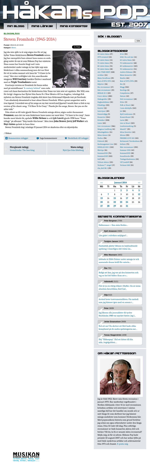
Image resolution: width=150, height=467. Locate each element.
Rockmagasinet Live (105, 144)
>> (139, 182)
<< (101, 182)
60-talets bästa (126, 60)
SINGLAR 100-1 (103, 147)
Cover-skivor (102, 96)
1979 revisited (103, 57)
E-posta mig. (122, 444)
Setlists (123, 144)
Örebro (100, 138)
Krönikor (101, 120)
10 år (122, 54)
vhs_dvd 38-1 (102, 168)
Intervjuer (102, 111)
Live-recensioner (104, 126)
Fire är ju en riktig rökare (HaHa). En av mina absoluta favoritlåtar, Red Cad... (120, 287)
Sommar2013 (103, 153)
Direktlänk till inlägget (76, 138)
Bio (121, 84)
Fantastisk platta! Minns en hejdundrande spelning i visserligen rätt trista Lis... (118, 247)
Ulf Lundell (124, 162)
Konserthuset (125, 117)
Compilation (125, 93)
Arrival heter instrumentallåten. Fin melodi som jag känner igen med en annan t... (118, 301)
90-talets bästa (103, 69)
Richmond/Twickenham (130, 141)
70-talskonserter (126, 63)
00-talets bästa (103, 54)
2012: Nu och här (126, 57)
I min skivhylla (126, 108)
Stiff (99, 159)
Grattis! (100, 108)
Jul (121, 111)
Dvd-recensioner (126, 99)
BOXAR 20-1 (102, 93)
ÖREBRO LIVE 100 (127, 138)
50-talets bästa (103, 60)
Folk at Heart (125, 105)
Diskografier (102, 99)
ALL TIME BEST (104, 72)
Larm (122, 120)
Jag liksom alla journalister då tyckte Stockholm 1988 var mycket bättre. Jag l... (117, 314)
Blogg (122, 87)
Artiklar (101, 75)
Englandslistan (103, 102)
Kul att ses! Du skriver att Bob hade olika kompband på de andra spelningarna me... (118, 327)
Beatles (123, 78)
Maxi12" (123, 129)
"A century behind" (32, 88)
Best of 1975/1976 (127, 81)
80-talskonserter (126, 66)
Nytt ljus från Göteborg (73, 150)
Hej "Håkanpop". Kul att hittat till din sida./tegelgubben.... (116, 341)
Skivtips (101, 150)
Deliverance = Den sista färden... (113, 225)
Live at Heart (125, 123)
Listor (100, 123)
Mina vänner (103, 135)
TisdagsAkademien (127, 159)
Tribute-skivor (103, 162)
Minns (13, 48)
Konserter (101, 117)
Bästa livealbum (104, 78)
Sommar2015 (125, 153)
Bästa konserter (126, 75)
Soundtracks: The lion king (22, 150)
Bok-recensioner (104, 90)
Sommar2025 (103, 156)
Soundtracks (125, 156)
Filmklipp (101, 105)
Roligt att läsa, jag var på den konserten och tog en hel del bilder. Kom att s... (118, 274)
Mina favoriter (126, 132)
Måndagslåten (103, 132)
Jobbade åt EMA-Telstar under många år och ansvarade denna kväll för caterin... (119, 261)
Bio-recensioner (104, 87)
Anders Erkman (126, 72)
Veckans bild (125, 165)
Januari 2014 (120, 182)
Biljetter (101, 84)
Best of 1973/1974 (104, 81)
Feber (122, 102)
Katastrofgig (102, 114)
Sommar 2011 (125, 150)
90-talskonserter (126, 69)
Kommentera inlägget (16, 138)
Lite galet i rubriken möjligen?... (113, 235)
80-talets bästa (103, 66)
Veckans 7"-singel (104, 165)
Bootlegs (123, 90)
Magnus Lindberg (105, 129)
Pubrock (101, 141)
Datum (122, 96)
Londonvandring (126, 126)
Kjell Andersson (126, 114)
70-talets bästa (103, 63)
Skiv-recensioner (126, 147)
